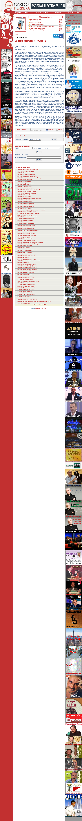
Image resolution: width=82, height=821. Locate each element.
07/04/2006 (20, 193)
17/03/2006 (20, 198)
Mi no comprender (27, 252)
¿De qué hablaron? (27, 250)
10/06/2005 (20, 244)
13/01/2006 (20, 210)
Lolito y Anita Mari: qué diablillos (31, 230)
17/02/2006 (20, 201)
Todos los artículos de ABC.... (40, 304)
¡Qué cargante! (26, 303)
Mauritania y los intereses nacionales (32, 198)
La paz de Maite (26, 200)
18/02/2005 (20, 266)
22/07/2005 (20, 233)
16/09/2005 (20, 227)
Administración (73, 15)
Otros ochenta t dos (27, 172)
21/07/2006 (20, 174)
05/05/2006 (20, 189)
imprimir (60, 129)
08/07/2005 (20, 237)
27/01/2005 (20, 271)
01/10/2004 (20, 296)
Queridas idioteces (27, 291)
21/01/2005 (20, 272)
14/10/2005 (20, 222)
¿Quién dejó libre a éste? (29, 294)
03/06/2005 (20, 245)
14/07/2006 (20, 176)
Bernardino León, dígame (29, 225)
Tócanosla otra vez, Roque (29, 259)
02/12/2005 (20, 213)
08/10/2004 (20, 294)
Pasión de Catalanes (28, 220)
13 (46, 308)
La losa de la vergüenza (28, 203)
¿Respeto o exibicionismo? (29, 254)
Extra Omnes (26, 257)
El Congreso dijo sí (27, 194)
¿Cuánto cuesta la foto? (29, 288)
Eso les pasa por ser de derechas (31, 213)
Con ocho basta (26, 222)
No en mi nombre (27, 247)
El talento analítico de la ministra (31, 271)
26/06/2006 (20, 179)
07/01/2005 (20, 276)
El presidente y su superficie (30, 216)
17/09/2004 (20, 298)
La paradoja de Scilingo (28, 272)
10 (42, 308)
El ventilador (26, 262)
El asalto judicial (27, 296)
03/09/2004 (20, 301)
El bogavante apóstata (28, 183)
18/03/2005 (20, 259)
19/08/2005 (20, 232)
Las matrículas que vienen (29, 264)
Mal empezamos (27, 196)
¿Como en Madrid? (27, 237)
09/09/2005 (20, 228)
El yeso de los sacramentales (30, 249)
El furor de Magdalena (28, 238)
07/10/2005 (20, 223)
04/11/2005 (20, 216)
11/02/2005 (20, 267)
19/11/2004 (20, 284)
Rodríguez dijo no (27, 274)
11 (43, 308)
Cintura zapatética (27, 179)
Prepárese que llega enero (29, 211)
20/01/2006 (20, 208)
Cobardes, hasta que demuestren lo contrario (34, 210)
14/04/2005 (20, 252)
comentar (34, 129)
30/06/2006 (20, 178)
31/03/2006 (20, 194)
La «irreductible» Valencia (29, 298)
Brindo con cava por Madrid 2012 (31, 281)
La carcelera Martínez (28, 208)
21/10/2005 (20, 220)
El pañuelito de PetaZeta (29, 174)
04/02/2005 (20, 269)
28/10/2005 (20, 218)
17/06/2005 (20, 242)
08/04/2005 (20, 254)
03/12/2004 (20, 281)
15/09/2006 (20, 169)
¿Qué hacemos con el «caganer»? (31, 189)
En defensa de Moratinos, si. (30, 267)
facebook (50, 129)
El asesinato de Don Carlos (29, 233)
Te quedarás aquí (27, 184)
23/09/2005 (20, 225)
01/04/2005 (20, 257)
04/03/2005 (20, 262)
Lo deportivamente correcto (30, 176)
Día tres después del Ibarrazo (30, 299)
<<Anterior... (38, 308)
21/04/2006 (19, 191)
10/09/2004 (20, 299)
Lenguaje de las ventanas (29, 255)
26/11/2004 (20, 282)
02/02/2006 (20, 205)
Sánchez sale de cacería (36, 21)
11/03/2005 (20, 260)
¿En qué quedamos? (28, 279)
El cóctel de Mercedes (28, 188)
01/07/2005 (20, 238)
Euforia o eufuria (27, 181)
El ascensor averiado (28, 215)
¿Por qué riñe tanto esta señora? (31, 169)
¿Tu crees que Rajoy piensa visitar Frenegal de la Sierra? (37, 301)
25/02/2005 (20, 264)
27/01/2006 (20, 206)
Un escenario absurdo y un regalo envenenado (42, 26)
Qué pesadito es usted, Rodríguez (31, 244)
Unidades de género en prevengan (31, 260)
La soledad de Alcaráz (28, 277)
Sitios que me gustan (74, 23)
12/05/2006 (20, 188)
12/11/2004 (20, 286)
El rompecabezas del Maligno (37, 30)
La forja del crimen (27, 245)
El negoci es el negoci (28, 286)
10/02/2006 (20, 203)
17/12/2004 (20, 277)
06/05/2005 (20, 250)
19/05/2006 (20, 186)
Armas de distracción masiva (37, 28)
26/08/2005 (20, 230)
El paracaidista (26, 282)
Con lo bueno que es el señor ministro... (33, 242)
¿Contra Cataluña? (27, 186)
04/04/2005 (20, 255)
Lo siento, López (27, 227)
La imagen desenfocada (28, 284)
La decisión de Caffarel (28, 289)
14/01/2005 (20, 274)
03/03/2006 (20, 200)
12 (45, 308)
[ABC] (60, 19)
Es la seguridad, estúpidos (29, 235)
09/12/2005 (20, 211)
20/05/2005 (20, 249)
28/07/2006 (20, 172)
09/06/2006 (20, 183)
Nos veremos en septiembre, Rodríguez (32, 178)
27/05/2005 (20, 247)
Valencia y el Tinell (27, 205)
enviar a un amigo (21, 129)
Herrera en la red (73, 18)
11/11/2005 (20, 215)
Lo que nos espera (27, 201)
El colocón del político (28, 228)
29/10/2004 (20, 288)
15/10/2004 (20, 293)
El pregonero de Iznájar (28, 171)
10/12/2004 (20, 279)
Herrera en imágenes (74, 20)
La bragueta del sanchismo (37, 24)
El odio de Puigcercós (28, 276)
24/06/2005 (20, 240)
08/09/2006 (20, 171)
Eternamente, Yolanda (35, 22)
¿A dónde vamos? (27, 293)
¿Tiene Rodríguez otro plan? (30, 269)
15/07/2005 (20, 235)
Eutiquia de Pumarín (28, 232)
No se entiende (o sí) (28, 266)
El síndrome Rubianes (28, 206)
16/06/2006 (20, 181)
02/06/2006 (20, 184)
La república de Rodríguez (29, 193)
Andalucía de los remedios (29, 191)
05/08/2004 (20, 303)
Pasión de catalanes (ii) (28, 218)
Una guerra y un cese (35, 19)
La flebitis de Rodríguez (28, 223)
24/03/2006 (20, 196)
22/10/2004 (20, 289)
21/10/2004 (20, 291)
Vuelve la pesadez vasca (29, 240)
